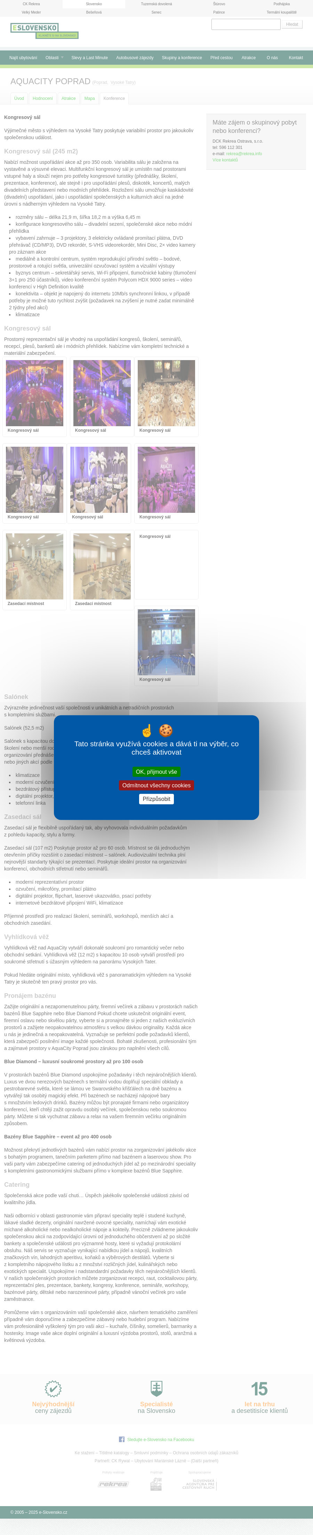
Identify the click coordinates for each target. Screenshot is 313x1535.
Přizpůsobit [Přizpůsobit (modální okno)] (156, 799)
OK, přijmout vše (156, 772)
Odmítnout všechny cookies (156, 785)
